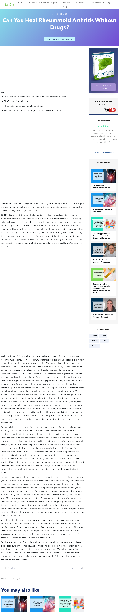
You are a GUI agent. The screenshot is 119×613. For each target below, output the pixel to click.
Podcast (57, 39)
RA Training (67, 39)
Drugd (94, 336)
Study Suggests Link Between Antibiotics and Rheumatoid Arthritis (103, 236)
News (106, 341)
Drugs (49, 39)
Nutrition (95, 345)
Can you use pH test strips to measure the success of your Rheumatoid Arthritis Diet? (101, 288)
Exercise (95, 341)
